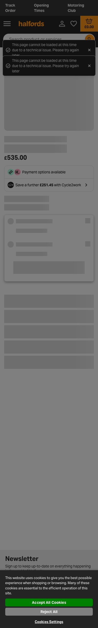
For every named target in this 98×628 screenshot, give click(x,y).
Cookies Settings (49, 622)
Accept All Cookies (49, 602)
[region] (49, 599)
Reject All (49, 611)
